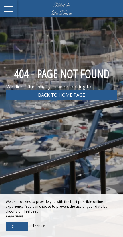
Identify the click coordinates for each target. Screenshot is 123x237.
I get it (16, 226)
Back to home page (61, 95)
